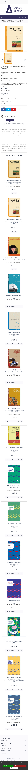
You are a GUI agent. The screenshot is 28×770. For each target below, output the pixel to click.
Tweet (8, 109)
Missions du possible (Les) (14, 295)
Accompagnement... (14, 600)
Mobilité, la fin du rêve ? (14, 485)
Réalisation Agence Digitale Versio (10, 760)
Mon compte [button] (19, 2)
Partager (3, 109)
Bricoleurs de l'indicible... (14, 180)
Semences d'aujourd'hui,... (14, 370)
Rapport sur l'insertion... (14, 332)
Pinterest (13, 109)
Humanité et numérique (14, 677)
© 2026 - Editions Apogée (14, 758)
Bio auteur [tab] (18, 120)
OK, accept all (8, 765)
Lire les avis (5, 90)
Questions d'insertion (14, 408)
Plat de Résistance (14, 638)
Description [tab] (10, 120)
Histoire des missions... (14, 523)
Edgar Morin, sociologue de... (14, 258)
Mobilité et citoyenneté (14, 562)
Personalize (14, 768)
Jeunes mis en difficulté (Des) (14, 447)
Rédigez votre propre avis (14, 123)
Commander (10, 1)
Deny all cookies (20, 765)
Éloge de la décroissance (14, 716)
